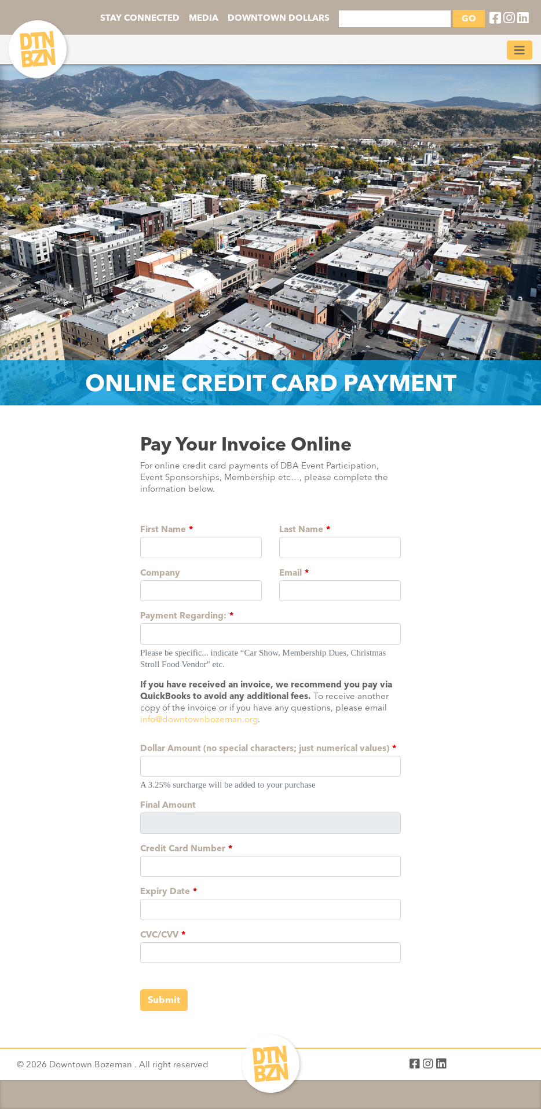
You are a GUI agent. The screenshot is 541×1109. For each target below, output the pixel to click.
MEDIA (203, 18)
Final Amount (168, 805)
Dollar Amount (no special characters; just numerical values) (264, 748)
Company (160, 573)
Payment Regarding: (183, 615)
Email (290, 573)
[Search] (395, 18)
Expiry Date (165, 891)
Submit (164, 999)
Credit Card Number (182, 848)
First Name (163, 529)
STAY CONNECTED (140, 18)
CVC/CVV (159, 934)
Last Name (301, 529)
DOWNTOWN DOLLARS (279, 18)
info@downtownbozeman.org (199, 719)
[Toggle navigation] (519, 50)
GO (469, 18)
